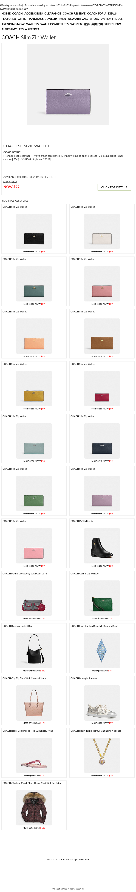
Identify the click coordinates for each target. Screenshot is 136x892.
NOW (34, 251)
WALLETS (32, 24)
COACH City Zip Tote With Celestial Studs (24, 678)
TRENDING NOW (12, 24)
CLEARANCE (52, 13)
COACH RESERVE (74, 13)
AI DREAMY (9, 29)
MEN (62, 18)
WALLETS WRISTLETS (54, 24)
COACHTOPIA (96, 13)
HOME (5, 13)
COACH (17, 13)
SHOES (94, 18)
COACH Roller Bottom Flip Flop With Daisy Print (27, 730)
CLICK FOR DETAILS (114, 187)
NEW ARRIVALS (78, 18)
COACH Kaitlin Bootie (81, 521)
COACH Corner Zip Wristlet (84, 573)
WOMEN (76, 24)
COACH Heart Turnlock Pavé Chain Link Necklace (95, 730)
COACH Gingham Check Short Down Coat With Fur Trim (31, 783)
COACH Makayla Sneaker (83, 678)
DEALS (112, 13)
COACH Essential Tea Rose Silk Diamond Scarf (94, 626)
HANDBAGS (35, 18)
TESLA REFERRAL (30, 29)
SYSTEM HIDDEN (112, 18)
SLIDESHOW (112, 24)
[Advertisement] (67, 132)
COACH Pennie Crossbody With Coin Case (24, 573)
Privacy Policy (67, 859)
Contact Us (82, 859)
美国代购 (97, 24)
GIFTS (22, 18)
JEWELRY (51, 18)
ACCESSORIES (33, 13)
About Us (52, 859)
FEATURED (8, 18)
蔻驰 (87, 24)
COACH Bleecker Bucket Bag (17, 626)
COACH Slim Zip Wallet (14, 206)
